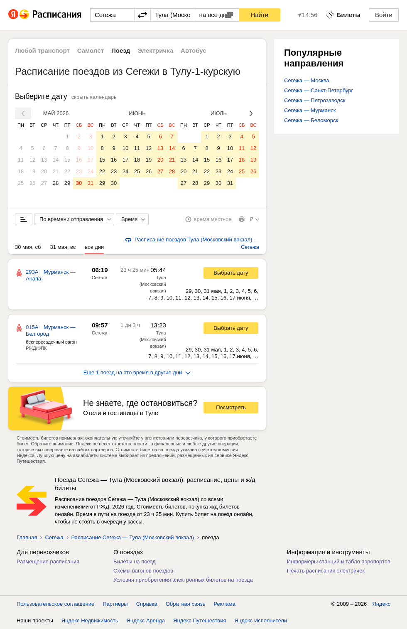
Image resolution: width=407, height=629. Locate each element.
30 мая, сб (28, 247)
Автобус (193, 50)
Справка (146, 604)
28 (56, 183)
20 (44, 171)
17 (90, 160)
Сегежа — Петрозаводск (314, 100)
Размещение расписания (48, 561)
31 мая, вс (63, 247)
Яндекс (381, 604)
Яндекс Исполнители (261, 620)
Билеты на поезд (134, 561)
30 (79, 183)
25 (21, 183)
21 (56, 171)
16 (79, 160)
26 (32, 183)
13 (44, 160)
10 (90, 148)
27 (44, 183)
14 (56, 160)
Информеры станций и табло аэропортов (338, 561)
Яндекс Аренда (146, 620)
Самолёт (90, 50)
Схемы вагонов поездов (143, 571)
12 (32, 160)
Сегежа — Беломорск (311, 120)
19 (32, 171)
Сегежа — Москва (306, 80)
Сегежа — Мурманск (310, 110)
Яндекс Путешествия (199, 620)
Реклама (224, 604)
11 (21, 160)
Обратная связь (186, 604)
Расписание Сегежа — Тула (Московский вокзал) (132, 537)
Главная (27, 537)
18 (21, 171)
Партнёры (115, 604)
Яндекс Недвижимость (89, 620)
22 (67, 171)
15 (67, 160)
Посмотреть (231, 407)
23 (79, 171)
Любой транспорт (42, 50)
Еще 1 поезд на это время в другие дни (137, 372)
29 (67, 183)
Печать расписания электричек (326, 571)
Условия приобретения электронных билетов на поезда (183, 580)
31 (90, 183)
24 (90, 171)
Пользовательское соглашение (55, 604)
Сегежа (99, 277)
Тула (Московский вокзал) (153, 284)
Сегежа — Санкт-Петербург (318, 90)
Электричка (155, 50)
